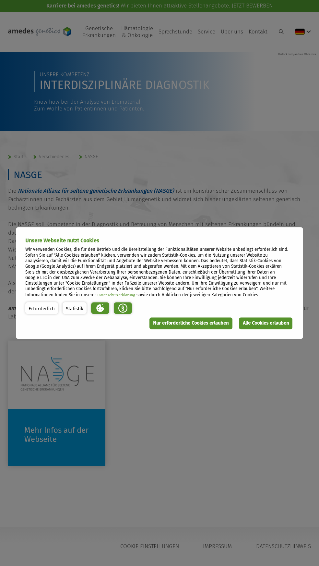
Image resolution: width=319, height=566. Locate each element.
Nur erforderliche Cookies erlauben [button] (191, 323)
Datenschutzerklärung (116, 294)
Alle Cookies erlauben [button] (265, 323)
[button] (41, 308)
